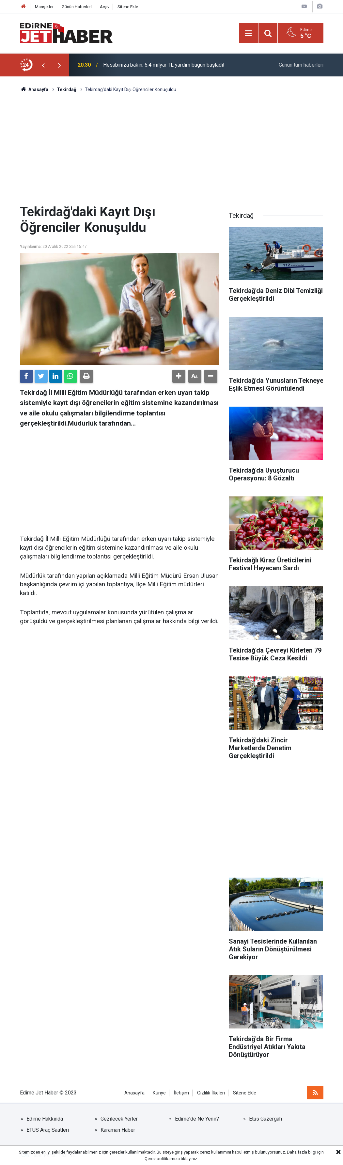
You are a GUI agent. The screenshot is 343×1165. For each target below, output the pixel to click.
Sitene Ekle (127, 6)
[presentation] (43, 65)
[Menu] (249, 33)
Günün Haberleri (77, 6)
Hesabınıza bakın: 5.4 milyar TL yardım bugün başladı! (164, 65)
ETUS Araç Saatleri (47, 1130)
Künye (159, 1093)
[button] (178, 376)
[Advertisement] (171, 148)
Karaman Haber (118, 1130)
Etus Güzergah (265, 1119)
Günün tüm (301, 65)
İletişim (181, 1093)
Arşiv (104, 6)
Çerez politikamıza (162, 1158)
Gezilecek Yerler (119, 1119)
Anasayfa (134, 1093)
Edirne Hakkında (44, 1119)
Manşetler (44, 6)
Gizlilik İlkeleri (211, 1093)
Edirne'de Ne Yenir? (197, 1119)
